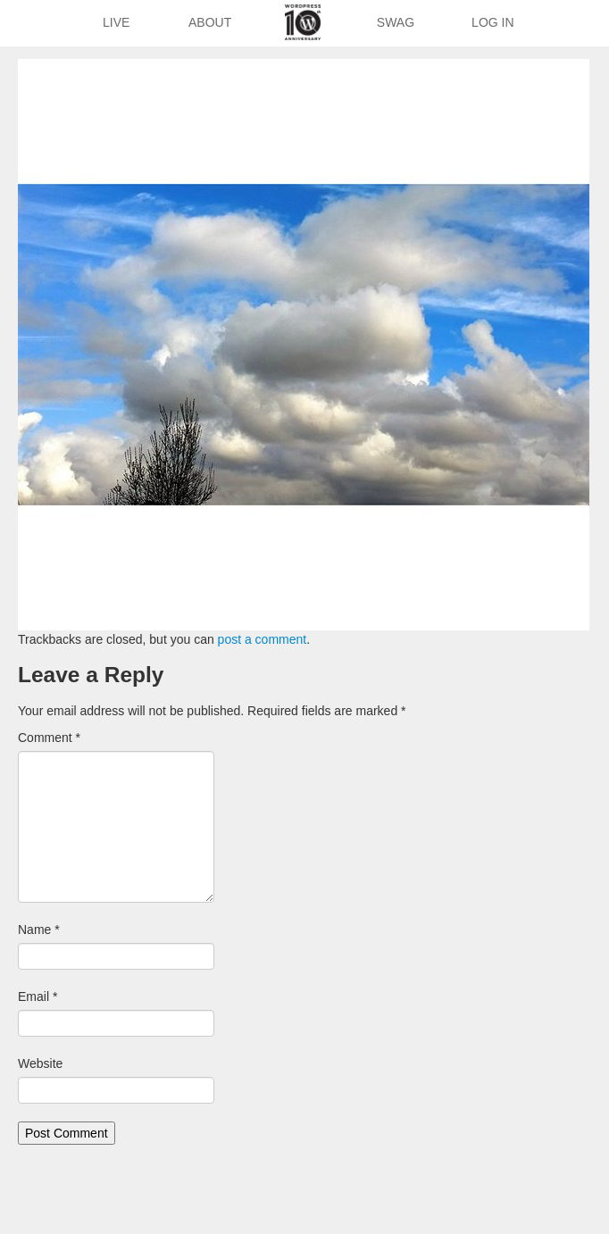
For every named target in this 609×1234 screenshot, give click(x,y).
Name (39, 929)
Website (40, 1063)
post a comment (262, 639)
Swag (395, 22)
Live (116, 22)
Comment (49, 737)
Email (37, 996)
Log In (492, 22)
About (209, 22)
